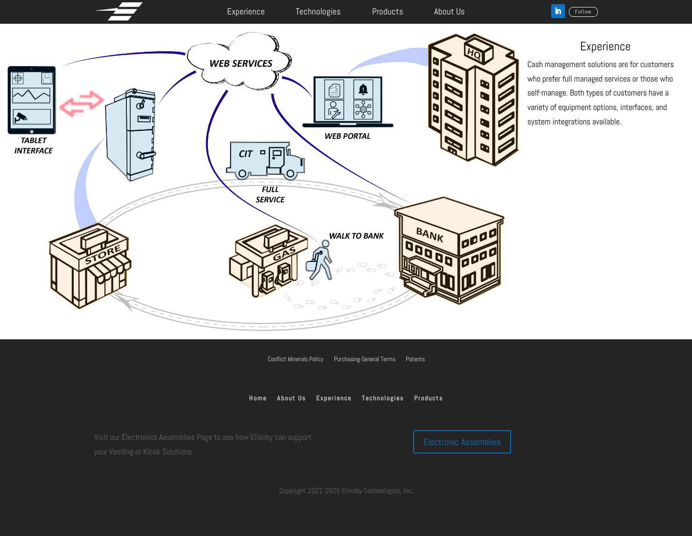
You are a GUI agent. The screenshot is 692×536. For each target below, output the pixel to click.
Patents (415, 359)
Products (387, 11)
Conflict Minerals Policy (296, 359)
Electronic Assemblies (462, 442)
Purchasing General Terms (364, 359)
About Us (449, 11)
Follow (583, 11)
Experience (246, 11)
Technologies (318, 11)
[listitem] (130, 135)
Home (258, 398)
